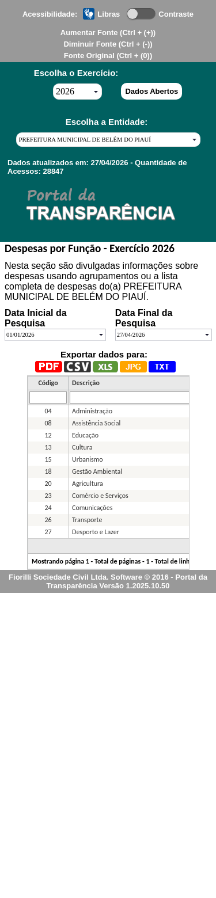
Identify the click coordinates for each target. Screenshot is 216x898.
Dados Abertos (151, 91)
